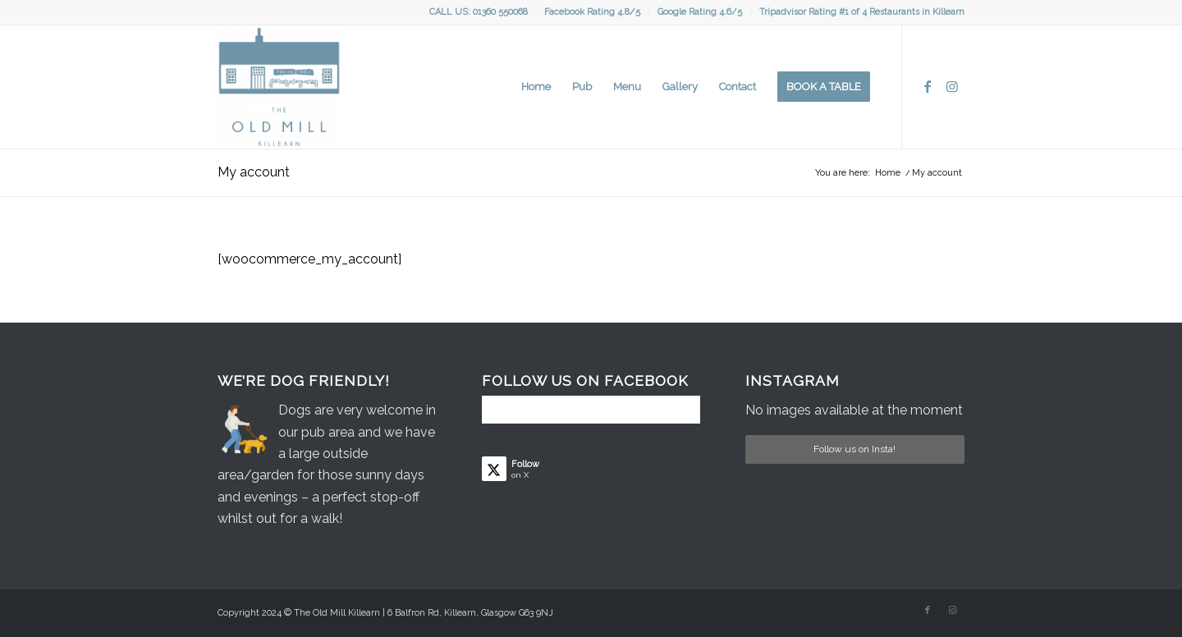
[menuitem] (592, 12)
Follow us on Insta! (854, 449)
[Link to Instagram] (952, 86)
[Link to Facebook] (927, 86)
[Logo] (279, 87)
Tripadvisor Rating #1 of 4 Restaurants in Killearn (861, 12)
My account (254, 172)
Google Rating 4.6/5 (699, 12)
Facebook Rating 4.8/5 (592, 12)
